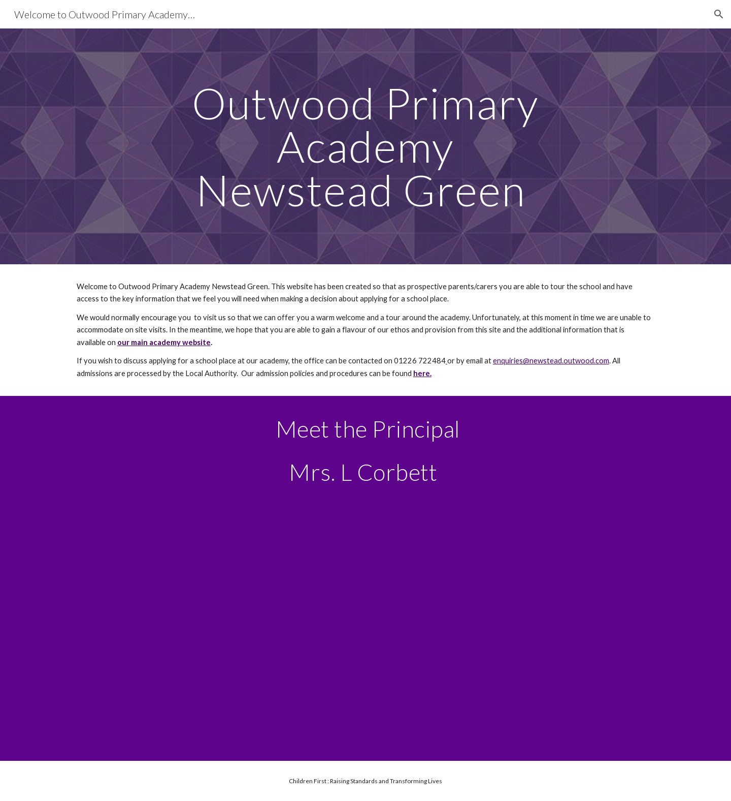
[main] (365, 146)
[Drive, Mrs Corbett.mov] (365, 621)
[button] (719, 14)
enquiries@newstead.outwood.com (551, 360)
